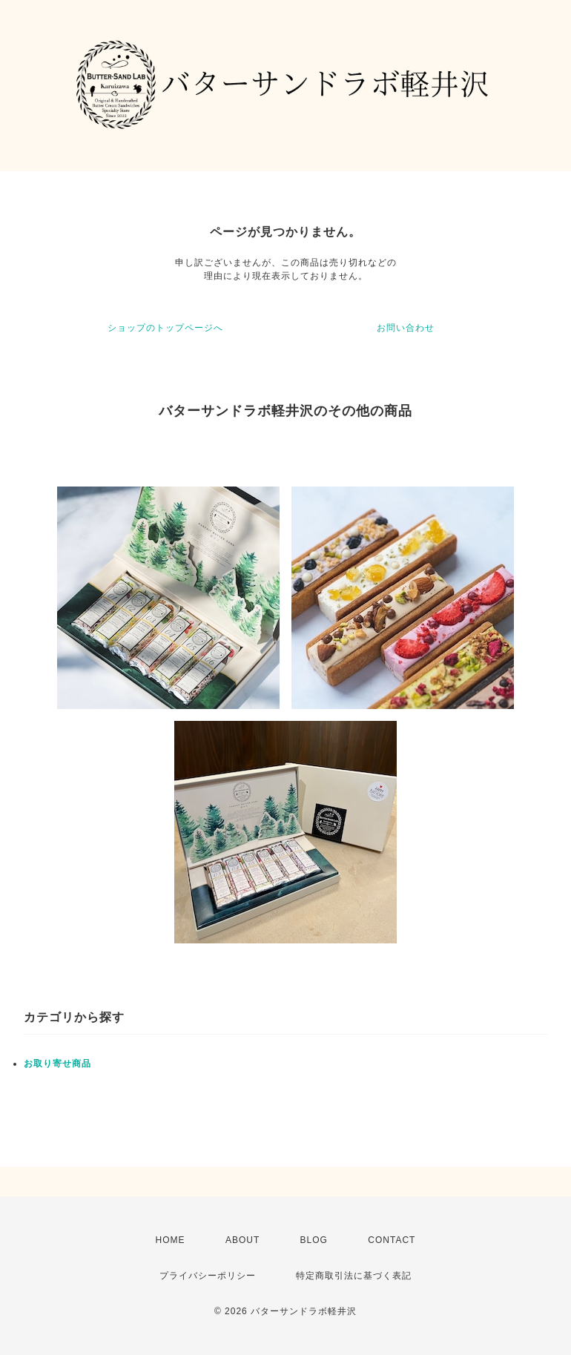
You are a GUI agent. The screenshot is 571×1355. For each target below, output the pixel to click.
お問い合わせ (406, 328)
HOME (170, 1240)
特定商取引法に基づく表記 (354, 1275)
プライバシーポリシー (207, 1275)
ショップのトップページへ (165, 328)
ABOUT (242, 1240)
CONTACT (391, 1240)
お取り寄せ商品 (57, 1063)
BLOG (314, 1240)
